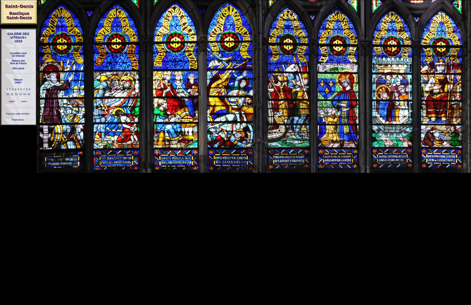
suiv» (24, 101)
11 (12, 94)
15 (28, 94)
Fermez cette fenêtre (18, 113)
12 (16, 94)
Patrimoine (18, 119)
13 (20, 94)
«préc (12, 101)
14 (24, 94)
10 (7, 94)
